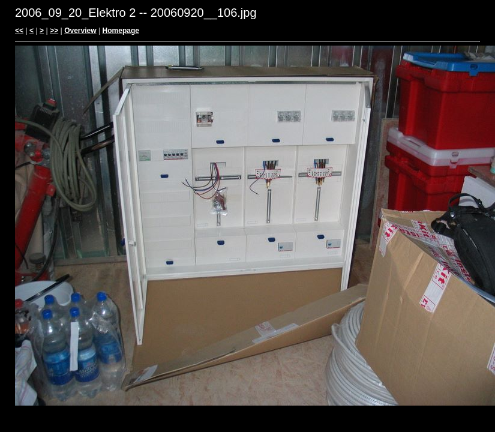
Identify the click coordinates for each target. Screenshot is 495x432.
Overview (80, 30)
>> (54, 30)
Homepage (121, 30)
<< (19, 30)
